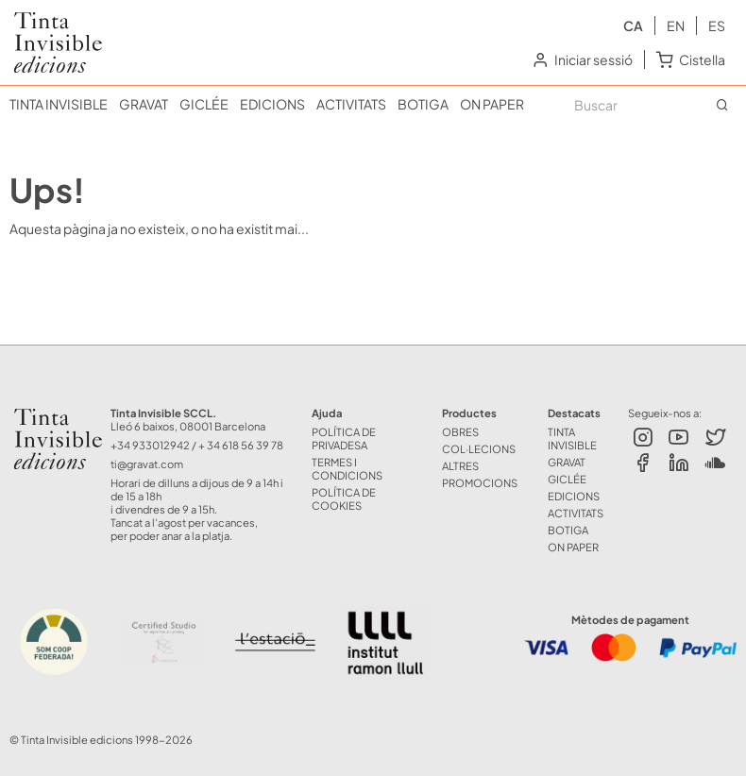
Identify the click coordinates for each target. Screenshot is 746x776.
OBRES (460, 431)
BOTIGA (423, 103)
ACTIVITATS (351, 103)
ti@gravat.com (146, 463)
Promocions (479, 482)
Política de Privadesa (344, 438)
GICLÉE (204, 103)
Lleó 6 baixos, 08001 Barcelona (187, 425)
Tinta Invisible (50, 26)
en (676, 25)
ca (633, 25)
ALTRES (460, 465)
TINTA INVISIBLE (58, 103)
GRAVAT (143, 103)
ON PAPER (492, 103)
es (716, 25)
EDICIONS (272, 103)
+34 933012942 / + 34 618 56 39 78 (196, 444)
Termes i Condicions (347, 468)
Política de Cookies (344, 498)
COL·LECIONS (479, 448)
